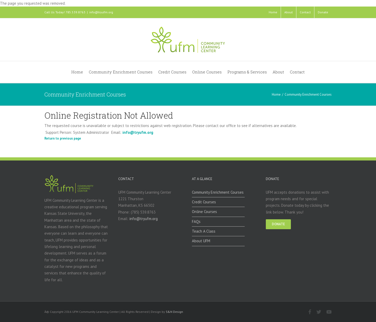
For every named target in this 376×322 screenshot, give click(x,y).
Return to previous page (62, 138)
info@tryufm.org (101, 12)
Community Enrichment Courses (218, 192)
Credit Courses (204, 201)
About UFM (201, 240)
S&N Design (174, 312)
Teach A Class (203, 231)
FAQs (196, 221)
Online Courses (204, 211)
